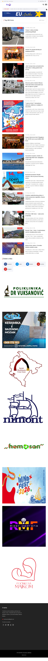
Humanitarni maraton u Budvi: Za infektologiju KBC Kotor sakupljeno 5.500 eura (34, 159)
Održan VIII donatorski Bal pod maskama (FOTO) (33, 50)
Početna (42, 20)
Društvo (20, 27)
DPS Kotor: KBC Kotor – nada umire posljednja (33, 216)
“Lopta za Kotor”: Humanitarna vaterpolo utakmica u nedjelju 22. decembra (34, 106)
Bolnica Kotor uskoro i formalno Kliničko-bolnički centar (34, 250)
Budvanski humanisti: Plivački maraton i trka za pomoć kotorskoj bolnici (35, 177)
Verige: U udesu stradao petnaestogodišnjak (32, 31)
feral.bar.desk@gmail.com (9, 622)
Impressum (24, 658)
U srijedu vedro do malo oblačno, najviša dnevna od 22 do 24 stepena (24, 8)
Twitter (19, 267)
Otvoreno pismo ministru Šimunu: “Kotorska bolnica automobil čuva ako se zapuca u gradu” (34, 85)
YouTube (40, 267)
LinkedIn (29, 267)
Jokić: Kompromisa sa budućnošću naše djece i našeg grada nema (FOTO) (35, 68)
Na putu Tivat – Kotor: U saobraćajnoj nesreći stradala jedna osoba (35, 233)
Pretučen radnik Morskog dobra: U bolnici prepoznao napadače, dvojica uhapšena (34, 198)
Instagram (8, 272)
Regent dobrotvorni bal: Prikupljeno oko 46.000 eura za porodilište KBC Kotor (33, 140)
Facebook (8, 267)
